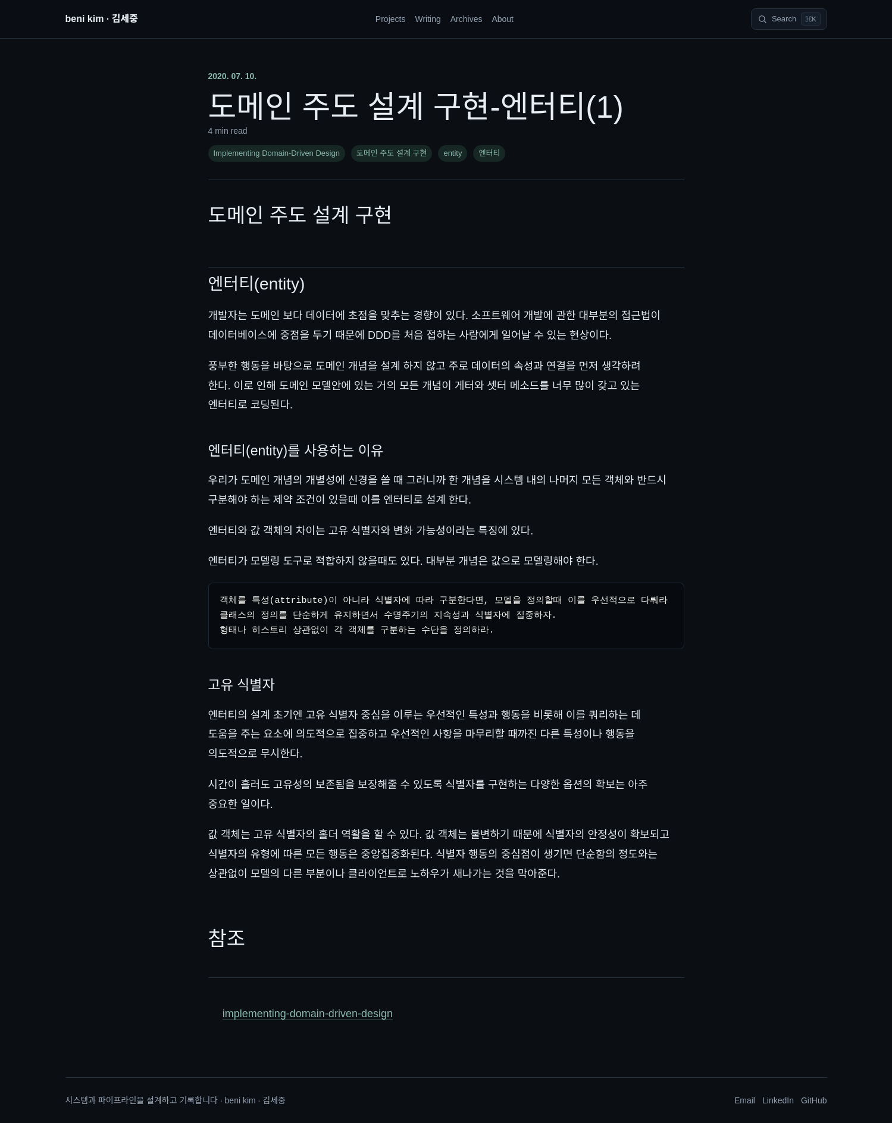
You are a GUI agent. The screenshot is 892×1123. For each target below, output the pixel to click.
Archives (466, 19)
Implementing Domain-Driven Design (277, 153)
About (503, 19)
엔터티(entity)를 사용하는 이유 (296, 450)
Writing (427, 19)
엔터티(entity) (256, 284)
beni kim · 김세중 (101, 19)
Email (744, 1100)
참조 (227, 938)
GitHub (814, 1100)
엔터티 (489, 153)
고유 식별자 (241, 685)
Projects (390, 19)
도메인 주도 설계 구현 (391, 153)
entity (452, 153)
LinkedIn (778, 1100)
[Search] (789, 19)
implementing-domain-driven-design (308, 1014)
